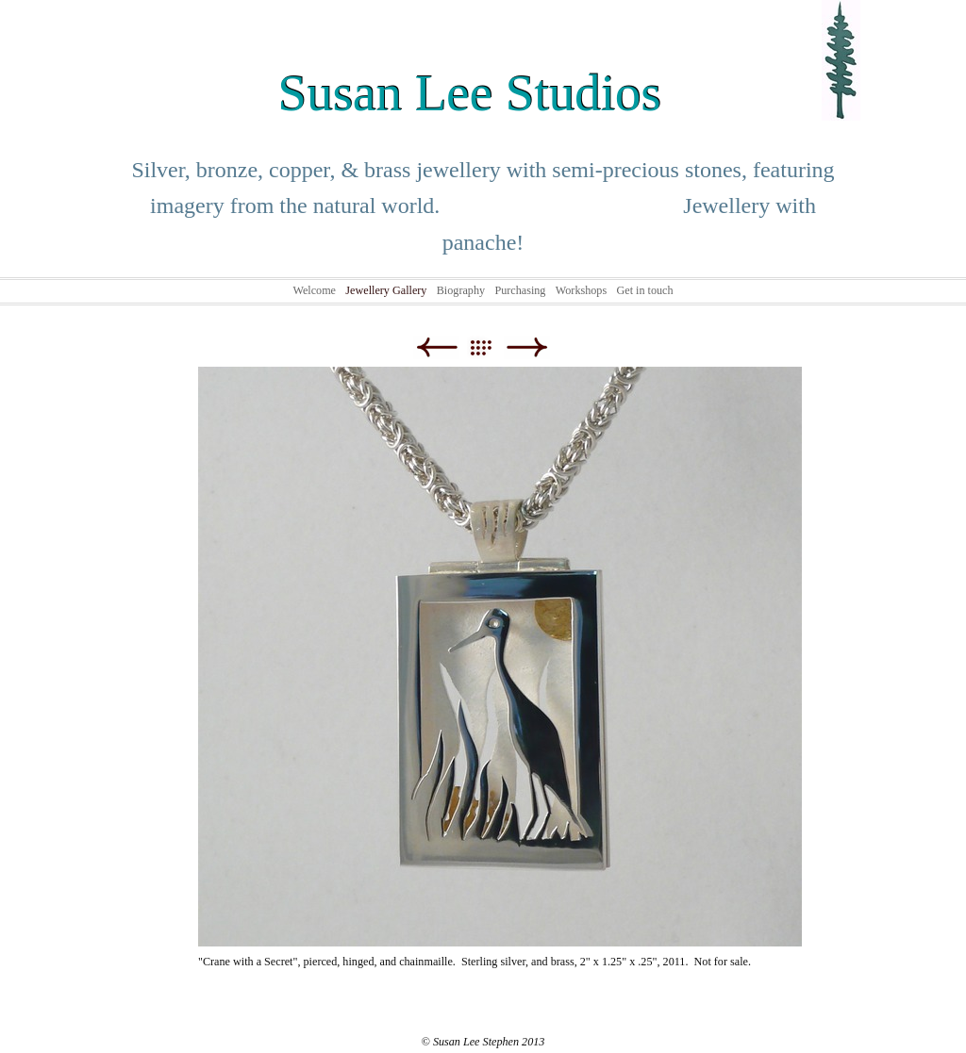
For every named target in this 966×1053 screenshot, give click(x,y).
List (490, 347)
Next (527, 347)
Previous (436, 347)
